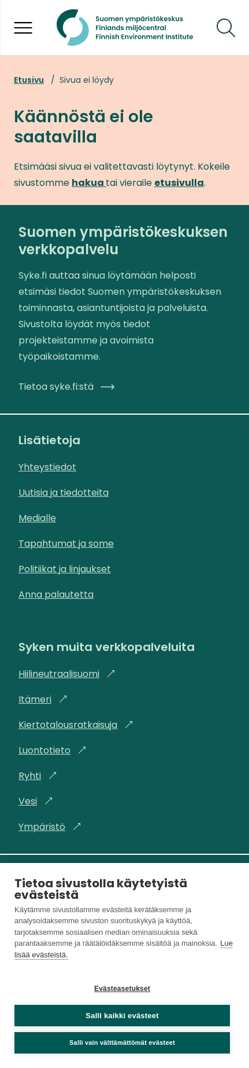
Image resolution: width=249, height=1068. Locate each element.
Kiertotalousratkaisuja (75, 724)
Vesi (35, 801)
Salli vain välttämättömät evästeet (122, 1042)
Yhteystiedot (47, 467)
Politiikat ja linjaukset (64, 569)
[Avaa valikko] (23, 28)
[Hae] (226, 28)
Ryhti (37, 775)
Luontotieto (52, 750)
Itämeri (43, 699)
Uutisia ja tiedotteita (63, 492)
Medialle (37, 518)
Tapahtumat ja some (66, 543)
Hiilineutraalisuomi (67, 674)
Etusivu (29, 80)
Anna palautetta (56, 594)
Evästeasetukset (122, 989)
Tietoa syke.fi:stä (66, 386)
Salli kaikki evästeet (122, 1015)
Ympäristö (49, 826)
